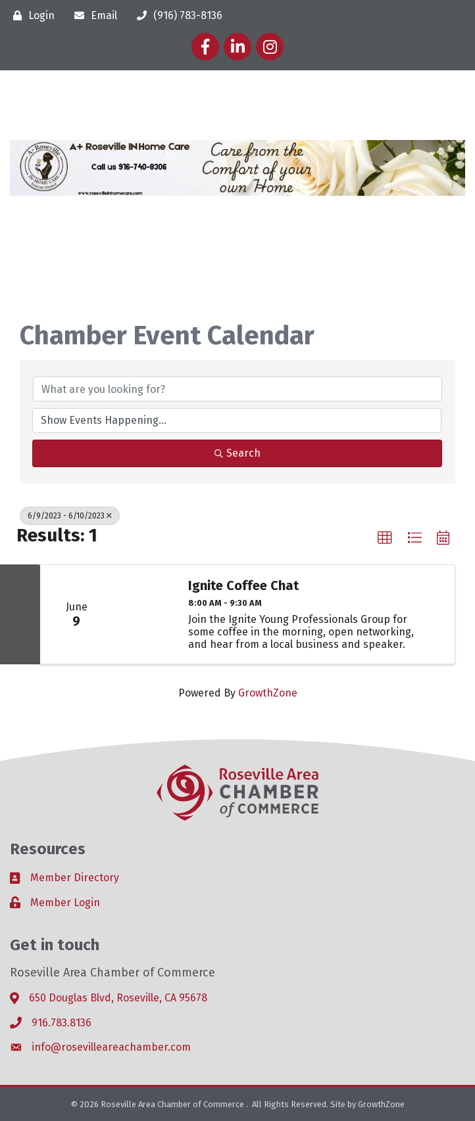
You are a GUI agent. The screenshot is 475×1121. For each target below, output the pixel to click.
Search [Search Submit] (237, 453)
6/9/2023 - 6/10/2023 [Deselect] (70, 515)
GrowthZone (267, 693)
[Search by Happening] (236, 420)
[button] (385, 538)
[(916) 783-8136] (176, 15)
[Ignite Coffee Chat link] (144, 614)
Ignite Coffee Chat (243, 585)
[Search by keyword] (237, 389)
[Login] (31, 15)
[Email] (92, 15)
